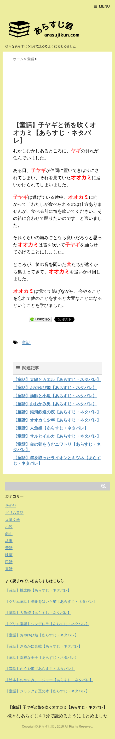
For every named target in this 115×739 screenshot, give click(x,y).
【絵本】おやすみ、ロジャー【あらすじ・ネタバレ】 (49, 680)
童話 (26, 342)
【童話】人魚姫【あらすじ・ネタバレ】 (50, 428)
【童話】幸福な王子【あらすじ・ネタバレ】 (41, 657)
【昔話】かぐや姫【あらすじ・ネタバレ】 (40, 669)
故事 (9, 541)
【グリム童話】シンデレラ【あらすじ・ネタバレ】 (47, 624)
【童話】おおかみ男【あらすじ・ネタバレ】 (55, 404)
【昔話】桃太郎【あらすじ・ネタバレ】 (38, 590)
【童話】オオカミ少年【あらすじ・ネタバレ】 (57, 420)
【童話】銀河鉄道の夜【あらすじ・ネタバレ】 (57, 412)
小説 (9, 527)
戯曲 (9, 534)
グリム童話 (14, 513)
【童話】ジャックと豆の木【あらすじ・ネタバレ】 (47, 691)
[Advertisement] (57, 91)
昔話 (9, 548)
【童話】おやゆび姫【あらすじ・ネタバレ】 (55, 388)
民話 (9, 562)
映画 (9, 555)
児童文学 (12, 520)
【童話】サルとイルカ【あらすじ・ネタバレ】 (57, 436)
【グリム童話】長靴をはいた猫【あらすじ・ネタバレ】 (51, 601)
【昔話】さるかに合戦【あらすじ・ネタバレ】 (43, 646)
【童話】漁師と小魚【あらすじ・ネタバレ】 (55, 396)
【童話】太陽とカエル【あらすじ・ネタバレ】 (57, 379)
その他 (10, 506)
